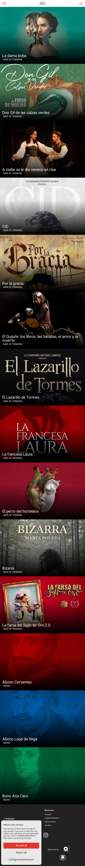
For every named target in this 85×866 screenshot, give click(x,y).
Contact (48, 814)
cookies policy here (26, 836)
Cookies (48, 825)
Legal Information (52, 818)
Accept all (21, 845)
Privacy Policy (50, 822)
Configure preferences (21, 859)
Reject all (21, 852)
